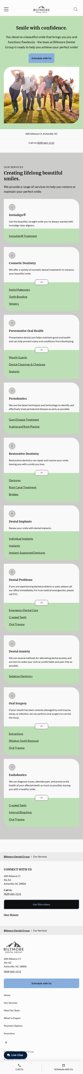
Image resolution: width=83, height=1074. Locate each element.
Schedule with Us (41, 58)
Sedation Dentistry (21, 676)
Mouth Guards (18, 357)
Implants (14, 545)
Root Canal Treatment (22, 487)
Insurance (9, 1033)
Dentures (15, 480)
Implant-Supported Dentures (27, 552)
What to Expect (12, 1018)
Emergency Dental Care (23, 610)
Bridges (13, 494)
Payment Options (13, 1025)
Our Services (10, 1002)
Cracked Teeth (17, 617)
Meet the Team (12, 1010)
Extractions (16, 733)
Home (7, 995)
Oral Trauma (16, 624)
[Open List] (41, 282)
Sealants (14, 371)
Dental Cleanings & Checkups (27, 364)
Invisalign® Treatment (23, 236)
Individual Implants (21, 538)
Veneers (14, 303)
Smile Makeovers (19, 289)
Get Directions (41, 904)
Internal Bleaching (20, 812)
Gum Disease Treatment (24, 419)
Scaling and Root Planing (24, 426)
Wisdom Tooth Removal (24, 740)
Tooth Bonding (18, 296)
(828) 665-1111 (45, 142)
